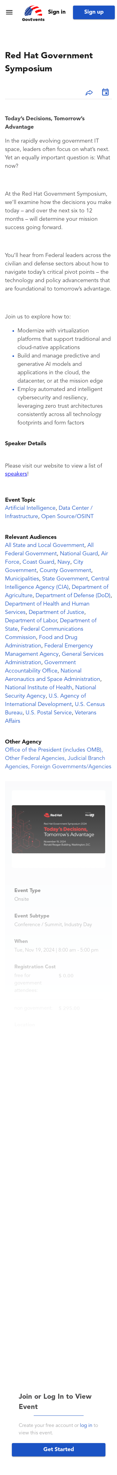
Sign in (57, 12)
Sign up (94, 12)
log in (86, 1425)
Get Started (58, 1449)
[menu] (9, 12)
